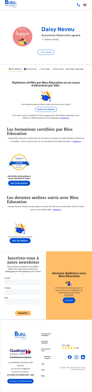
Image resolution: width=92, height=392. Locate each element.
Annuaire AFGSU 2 (44, 342)
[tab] (15, 69)
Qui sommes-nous (46, 349)
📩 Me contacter (46, 52)
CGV (42, 364)
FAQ (42, 370)
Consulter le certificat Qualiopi (20, 381)
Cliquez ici (65, 118)
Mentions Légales (47, 357)
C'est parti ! (69, 300)
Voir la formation (19, 183)
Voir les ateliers (20, 240)
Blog (43, 376)
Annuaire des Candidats (46, 334)
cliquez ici (76, 141)
